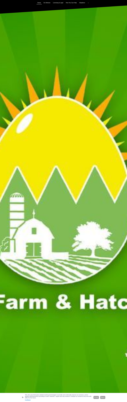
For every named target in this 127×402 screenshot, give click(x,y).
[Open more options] (88, 2)
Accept (96, 397)
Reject (103, 397)
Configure (28, 400)
